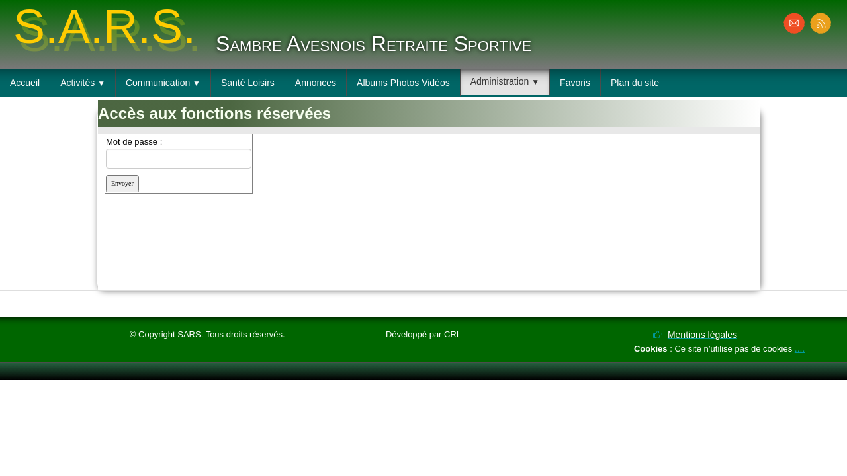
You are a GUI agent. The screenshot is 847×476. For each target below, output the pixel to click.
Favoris (575, 82)
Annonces (315, 82)
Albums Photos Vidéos (403, 82)
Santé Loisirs (248, 82)
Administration (504, 81)
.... (800, 348)
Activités (82, 82)
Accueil (25, 82)
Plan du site (635, 82)
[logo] (277, 33)
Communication (163, 82)
